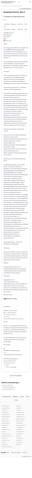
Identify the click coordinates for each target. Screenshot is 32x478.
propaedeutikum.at (6, 434)
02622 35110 (12, 310)
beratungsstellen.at (6, 408)
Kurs (11, 6)
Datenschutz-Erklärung (16, 452)
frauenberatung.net (20, 416)
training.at (18, 444)
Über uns (28, 396)
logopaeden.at (5, 425)
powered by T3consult (26, 456)
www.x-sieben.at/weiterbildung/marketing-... (14, 318)
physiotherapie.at (20, 431)
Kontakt (16, 400)
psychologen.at (19, 434)
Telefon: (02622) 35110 (10, 361)
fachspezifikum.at (20, 414)
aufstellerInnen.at (5, 406)
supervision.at (19, 442)
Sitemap (22, 396)
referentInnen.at (19, 438)
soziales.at (4, 442)
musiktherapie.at (20, 427)
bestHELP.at (18, 408)
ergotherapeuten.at (6, 414)
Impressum (25, 452)
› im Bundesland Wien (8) (8, 387)
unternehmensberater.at (7, 446)
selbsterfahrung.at (6, 440)
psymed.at (18, 436)
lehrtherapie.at (19, 423)
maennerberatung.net (21, 425)
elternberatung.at (20, 412)
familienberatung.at (6, 416)
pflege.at (4, 431)
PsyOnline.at (4, 438)
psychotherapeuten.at (6, 436)
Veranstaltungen (6, 6)
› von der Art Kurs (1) (7, 385)
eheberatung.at (5, 412)
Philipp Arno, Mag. (10, 299)
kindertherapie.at (5, 421)
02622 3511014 (11, 313)
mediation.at (4, 427)
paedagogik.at (19, 429)
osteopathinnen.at (6, 429)
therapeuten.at (5, 444)
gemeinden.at (5, 419)
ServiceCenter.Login (6, 396)
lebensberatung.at (6, 423)
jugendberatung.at (20, 419)
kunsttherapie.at (19, 421)
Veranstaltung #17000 (17, 6)
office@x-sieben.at (9, 315)
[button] (30, 2)
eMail (6, 365)
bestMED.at (4, 410)
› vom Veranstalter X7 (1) (8, 389)
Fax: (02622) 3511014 (9, 363)
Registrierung (15, 396)
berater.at (18, 406)
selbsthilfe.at (19, 440)
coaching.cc (18, 410)
